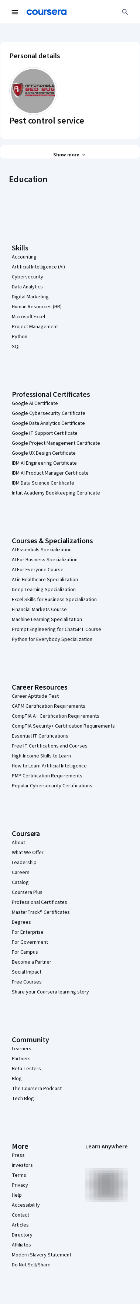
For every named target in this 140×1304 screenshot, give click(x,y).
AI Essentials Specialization (42, 550)
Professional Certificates (39, 902)
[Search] (125, 12)
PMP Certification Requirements (47, 776)
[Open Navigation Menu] (15, 12)
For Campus (25, 952)
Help (17, 1195)
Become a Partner (31, 962)
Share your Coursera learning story (50, 992)
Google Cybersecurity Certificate (48, 413)
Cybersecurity (27, 277)
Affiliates (21, 1245)
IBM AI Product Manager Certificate (50, 473)
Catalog (20, 882)
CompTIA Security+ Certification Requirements (63, 726)
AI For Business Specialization (45, 559)
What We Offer (28, 852)
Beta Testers (26, 1068)
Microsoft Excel (28, 316)
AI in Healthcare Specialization (45, 579)
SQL (16, 346)
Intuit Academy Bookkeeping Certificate (56, 493)
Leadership (24, 862)
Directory (22, 1235)
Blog (17, 1078)
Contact (20, 1215)
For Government (30, 942)
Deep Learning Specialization (44, 589)
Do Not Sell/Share (31, 1265)
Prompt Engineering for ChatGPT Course (56, 629)
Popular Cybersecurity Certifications (52, 786)
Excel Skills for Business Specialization (54, 599)
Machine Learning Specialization (47, 619)
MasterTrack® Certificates (41, 912)
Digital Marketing (30, 297)
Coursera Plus (27, 892)
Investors (22, 1165)
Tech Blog (23, 1098)
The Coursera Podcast (37, 1088)
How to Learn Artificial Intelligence (49, 766)
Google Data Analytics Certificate (48, 423)
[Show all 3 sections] (70, 155)
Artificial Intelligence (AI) (38, 267)
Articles (20, 1225)
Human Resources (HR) (37, 307)
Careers (21, 872)
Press (18, 1155)
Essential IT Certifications (40, 736)
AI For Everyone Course (38, 569)
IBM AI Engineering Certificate (44, 463)
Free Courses (27, 982)
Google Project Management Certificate (56, 443)
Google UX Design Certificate (44, 453)
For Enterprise (28, 932)
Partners (21, 1058)
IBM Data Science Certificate (43, 483)
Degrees (21, 922)
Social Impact (26, 972)
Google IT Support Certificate (45, 433)
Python (19, 336)
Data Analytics (27, 287)
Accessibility (26, 1205)
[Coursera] (46, 12)
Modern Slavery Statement (41, 1255)
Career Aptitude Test (35, 696)
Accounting (24, 257)
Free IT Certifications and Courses (50, 746)
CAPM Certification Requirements (48, 706)
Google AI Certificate (35, 403)
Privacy (20, 1185)
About (18, 842)
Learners (21, 1048)
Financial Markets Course (39, 609)
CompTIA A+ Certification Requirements (55, 716)
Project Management (35, 326)
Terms (19, 1175)
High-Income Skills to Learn (41, 756)
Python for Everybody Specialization (52, 639)
